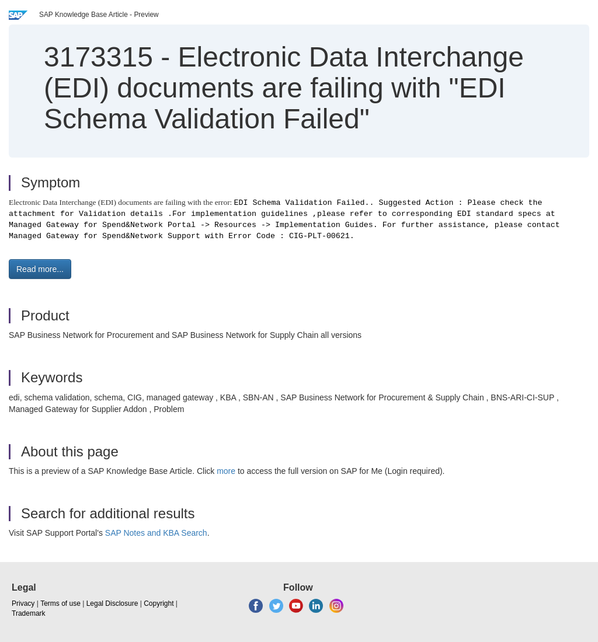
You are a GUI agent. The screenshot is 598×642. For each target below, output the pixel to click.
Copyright (158, 603)
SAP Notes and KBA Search (156, 533)
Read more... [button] (40, 269)
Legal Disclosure (112, 603)
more (226, 471)
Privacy (23, 603)
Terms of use (60, 603)
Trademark (29, 613)
